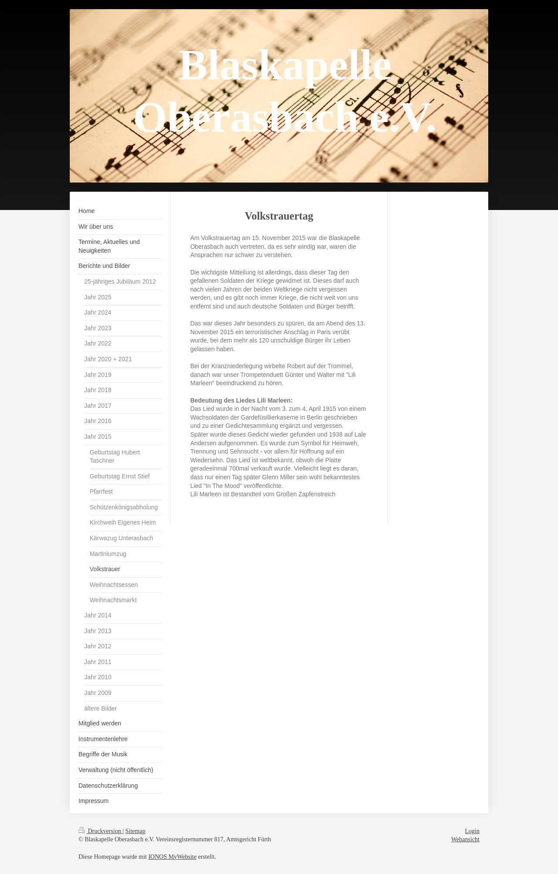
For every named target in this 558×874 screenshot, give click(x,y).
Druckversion (100, 831)
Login (472, 831)
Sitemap (136, 831)
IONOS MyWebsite (172, 857)
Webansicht (465, 839)
